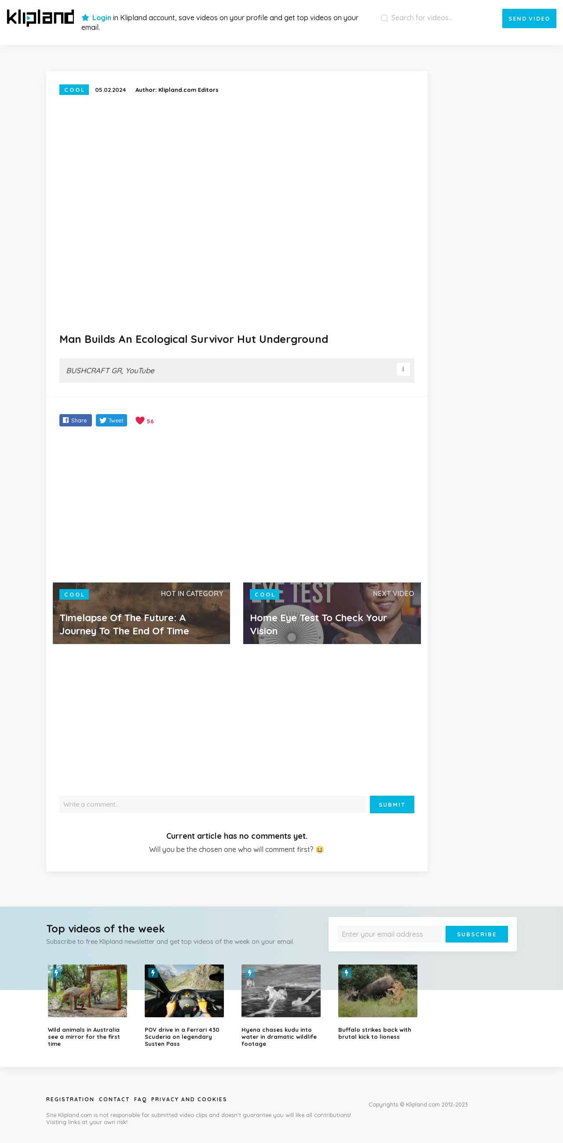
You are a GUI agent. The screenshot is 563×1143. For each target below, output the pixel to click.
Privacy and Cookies (189, 1099)
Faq (140, 1099)
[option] (89, 1006)
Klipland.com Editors (188, 89)
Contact (114, 1099)
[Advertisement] (237, 505)
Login (101, 17)
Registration (70, 1099)
